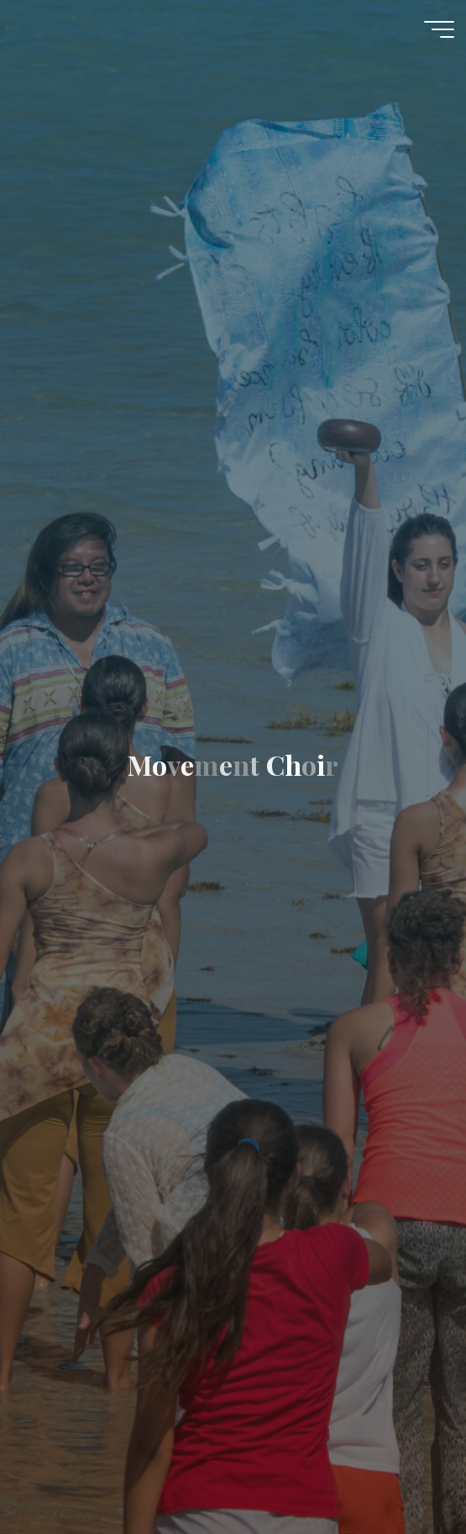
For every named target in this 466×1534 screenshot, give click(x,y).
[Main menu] (439, 29)
